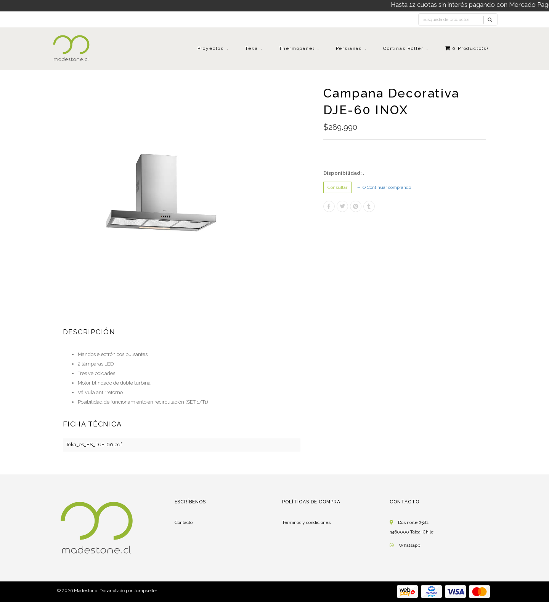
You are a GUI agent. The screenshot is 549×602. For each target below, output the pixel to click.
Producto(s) (467, 48)
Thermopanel (296, 48)
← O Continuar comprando (384, 187)
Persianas (349, 48)
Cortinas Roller (403, 48)
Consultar (337, 187)
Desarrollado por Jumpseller (128, 590)
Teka (251, 48)
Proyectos (210, 48)
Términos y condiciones (306, 522)
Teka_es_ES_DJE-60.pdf (94, 444)
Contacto (184, 522)
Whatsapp (409, 545)
